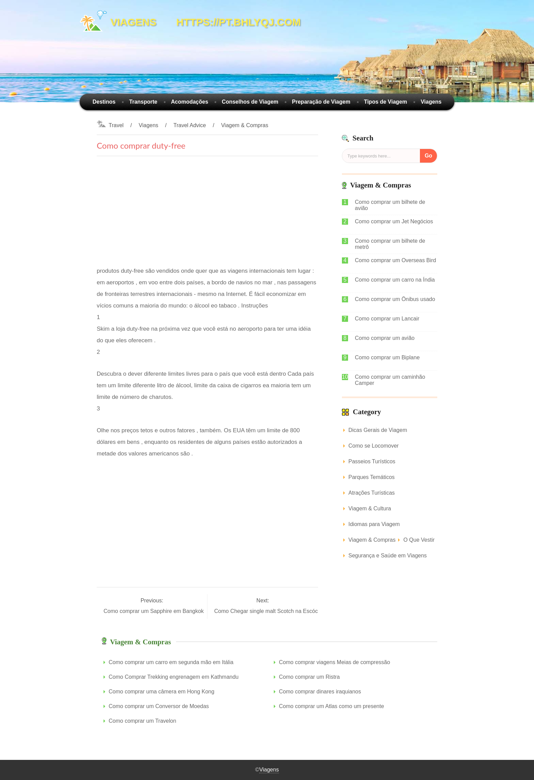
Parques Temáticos (371, 477)
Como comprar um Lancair (387, 318)
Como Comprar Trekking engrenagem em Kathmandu (174, 677)
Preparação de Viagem (321, 102)
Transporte (143, 102)
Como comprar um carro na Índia (395, 280)
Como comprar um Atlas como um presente (331, 706)
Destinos (104, 102)
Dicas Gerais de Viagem (377, 430)
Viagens (431, 102)
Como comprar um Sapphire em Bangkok (154, 611)
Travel (116, 125)
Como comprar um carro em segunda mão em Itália (171, 662)
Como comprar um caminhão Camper (390, 380)
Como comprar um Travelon (142, 721)
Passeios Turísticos (371, 461)
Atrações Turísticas (371, 493)
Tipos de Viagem (385, 102)
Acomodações (189, 102)
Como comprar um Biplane (387, 357)
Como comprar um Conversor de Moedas (159, 706)
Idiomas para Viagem (374, 524)
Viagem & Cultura (369, 508)
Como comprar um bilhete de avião (390, 205)
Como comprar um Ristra (309, 677)
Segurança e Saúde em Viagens (387, 555)
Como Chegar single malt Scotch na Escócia (269, 611)
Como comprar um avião (384, 338)
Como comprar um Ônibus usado (395, 299)
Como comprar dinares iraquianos (320, 691)
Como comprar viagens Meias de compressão (334, 662)
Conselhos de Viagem (250, 102)
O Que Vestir (419, 540)
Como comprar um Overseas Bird (395, 260)
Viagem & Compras (244, 125)
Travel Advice (189, 125)
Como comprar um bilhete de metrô (390, 244)
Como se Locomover (373, 446)
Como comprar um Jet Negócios (394, 221)
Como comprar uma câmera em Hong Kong (161, 691)
